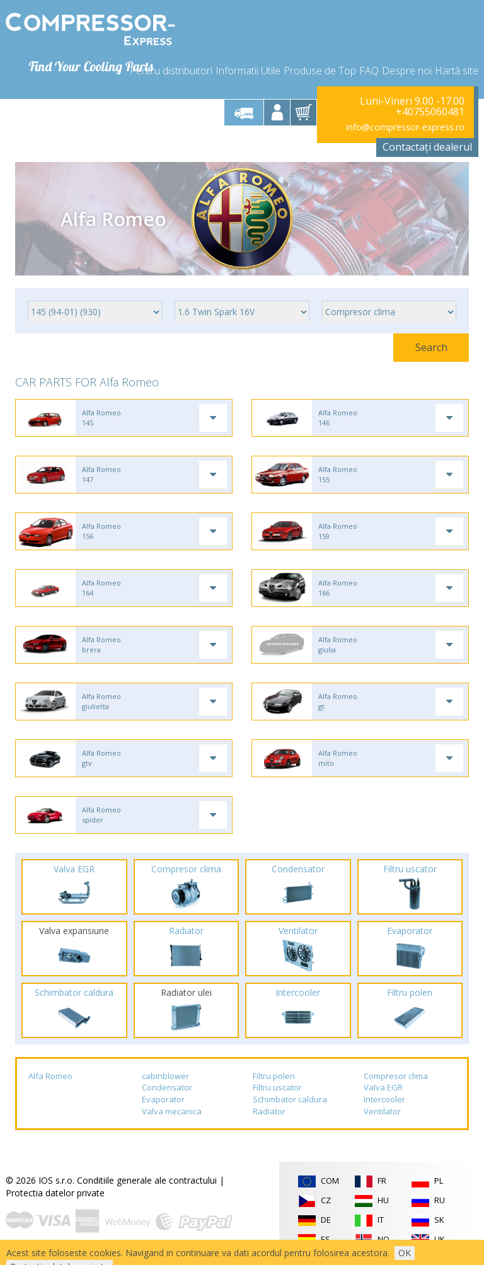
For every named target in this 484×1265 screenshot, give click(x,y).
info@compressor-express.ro (405, 127)
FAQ (369, 70)
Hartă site (456, 70)
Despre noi (407, 70)
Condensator (167, 1087)
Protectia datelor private (55, 1193)
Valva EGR (383, 1087)
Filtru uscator (277, 1087)
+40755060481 (430, 112)
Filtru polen (274, 1076)
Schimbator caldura (290, 1099)
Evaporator (163, 1099)
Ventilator (382, 1111)
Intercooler (384, 1099)
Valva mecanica (172, 1111)
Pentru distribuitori (171, 70)
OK (404, 1253)
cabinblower (165, 1076)
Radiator (269, 1111)
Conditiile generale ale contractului (147, 1180)
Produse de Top (320, 70)
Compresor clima (396, 1076)
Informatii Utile (248, 70)
